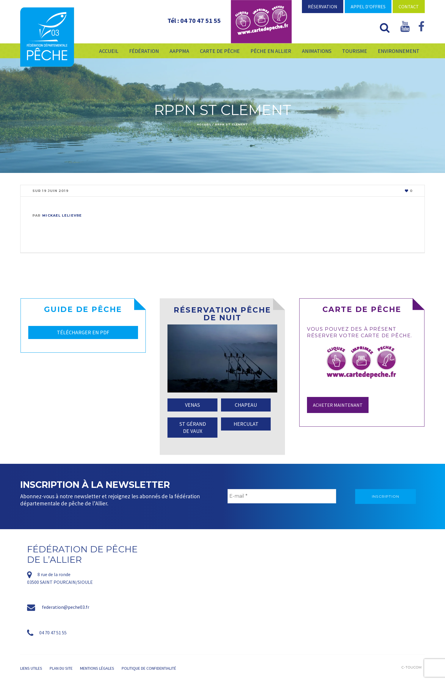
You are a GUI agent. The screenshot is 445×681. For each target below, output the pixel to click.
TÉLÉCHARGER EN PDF (83, 332)
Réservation (322, 7)
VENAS (192, 404)
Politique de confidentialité (149, 668)
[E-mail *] (282, 496)
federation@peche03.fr (65, 607)
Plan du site (61, 668)
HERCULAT (246, 423)
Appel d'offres (368, 7)
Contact (409, 7)
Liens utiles (31, 668)
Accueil (204, 124)
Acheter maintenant (338, 405)
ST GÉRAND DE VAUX (192, 427)
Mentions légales (97, 668)
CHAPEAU (246, 404)
